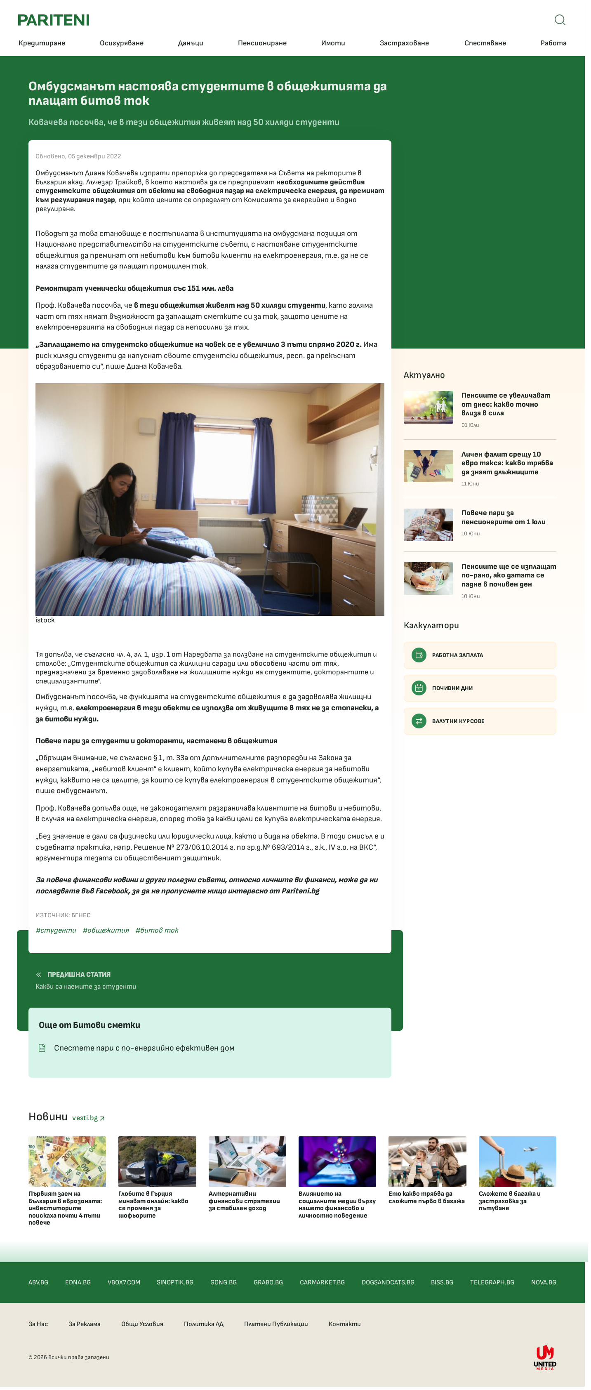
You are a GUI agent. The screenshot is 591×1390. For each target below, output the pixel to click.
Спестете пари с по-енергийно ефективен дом (144, 1048)
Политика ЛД (204, 1324)
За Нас (38, 1324)
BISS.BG (442, 1282)
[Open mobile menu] (560, 20)
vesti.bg (88, 1118)
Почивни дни (442, 688)
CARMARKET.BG (322, 1282)
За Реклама (84, 1324)
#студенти (55, 930)
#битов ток (156, 930)
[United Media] (545, 1357)
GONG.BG (223, 1282)
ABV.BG (38, 1282)
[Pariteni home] (53, 20)
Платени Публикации (276, 1324)
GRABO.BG (268, 1282)
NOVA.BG (543, 1282)
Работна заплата (447, 655)
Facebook (111, 891)
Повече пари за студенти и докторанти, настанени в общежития (156, 741)
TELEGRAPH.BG (492, 1282)
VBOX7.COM (124, 1282)
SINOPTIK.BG (175, 1282)
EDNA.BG (78, 1282)
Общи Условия (142, 1324)
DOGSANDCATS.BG (388, 1282)
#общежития (105, 930)
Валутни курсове (448, 721)
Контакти (345, 1324)
